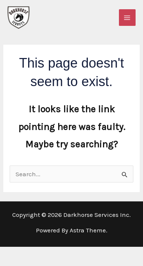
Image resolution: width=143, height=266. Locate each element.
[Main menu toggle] (127, 17)
